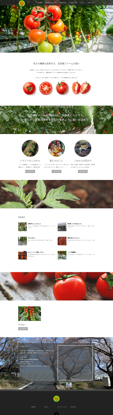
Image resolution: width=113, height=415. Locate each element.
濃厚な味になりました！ (74, 238)
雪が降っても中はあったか (75, 223)
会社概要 (40, 2)
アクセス (82, 2)
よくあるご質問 (73, 2)
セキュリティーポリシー (62, 406)
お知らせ (46, 406)
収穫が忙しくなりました (34, 223)
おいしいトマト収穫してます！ (36, 252)
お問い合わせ (91, 2)
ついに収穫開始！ (72, 252)
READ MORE (30, 171)
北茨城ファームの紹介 (51, 2)
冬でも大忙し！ (32, 238)
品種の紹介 (63, 2)
